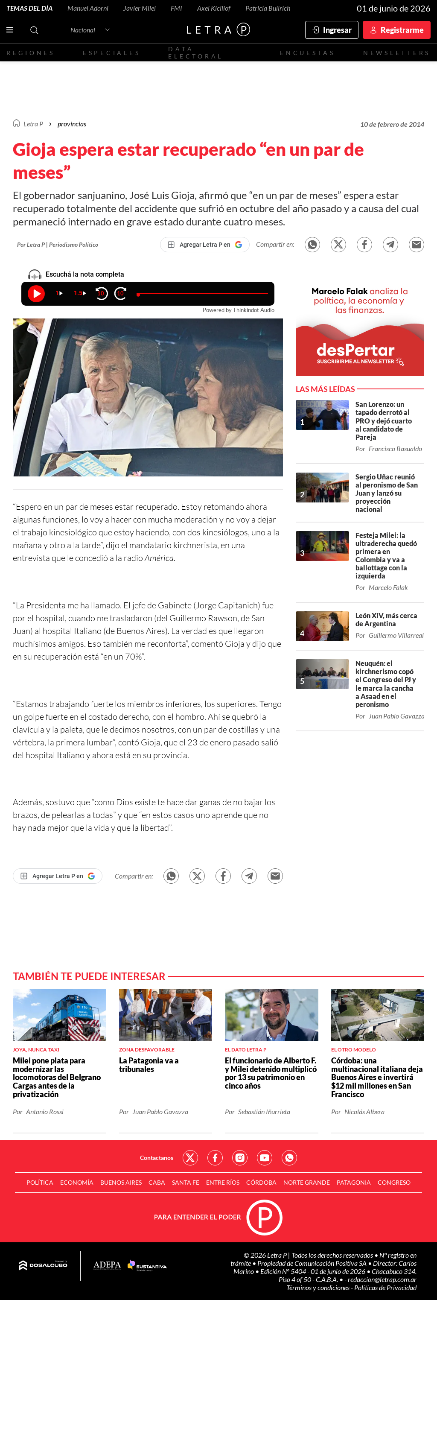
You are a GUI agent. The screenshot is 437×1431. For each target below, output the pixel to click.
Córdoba (261, 1182)
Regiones (30, 52)
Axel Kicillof (213, 8)
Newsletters (397, 52)
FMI (176, 8)
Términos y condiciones (318, 1287)
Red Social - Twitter (190, 1158)
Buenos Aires (121, 1182)
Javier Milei (139, 8)
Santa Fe (185, 1182)
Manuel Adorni (87, 8)
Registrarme (402, 30)
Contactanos (156, 1157)
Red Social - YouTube (264, 1158)
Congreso (394, 1182)
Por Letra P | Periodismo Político (57, 244)
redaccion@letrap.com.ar (382, 1279)
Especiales (111, 52)
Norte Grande (306, 1182)
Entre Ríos (222, 1182)
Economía (76, 1182)
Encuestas (307, 52)
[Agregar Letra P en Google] (205, 244)
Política (39, 1182)
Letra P (33, 124)
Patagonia (354, 1182)
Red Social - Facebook (215, 1158)
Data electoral (195, 52)
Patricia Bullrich (267, 8)
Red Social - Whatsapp (289, 1158)
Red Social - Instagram (240, 1158)
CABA (157, 1182)
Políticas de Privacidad (385, 1287)
